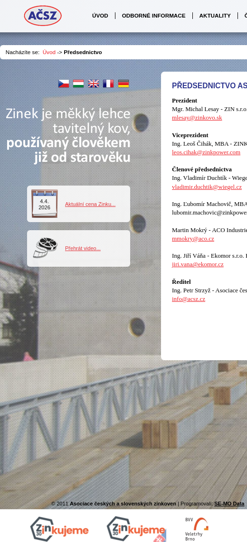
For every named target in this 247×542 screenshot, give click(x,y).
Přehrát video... (83, 248)
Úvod (49, 52)
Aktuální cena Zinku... (90, 204)
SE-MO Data (229, 503)
